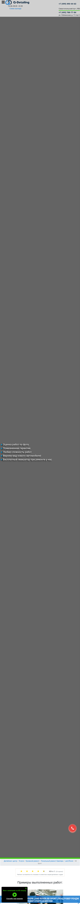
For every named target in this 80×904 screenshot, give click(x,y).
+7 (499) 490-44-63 (67, 4)
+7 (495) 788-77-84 (67, 12)
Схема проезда (15, 9)
